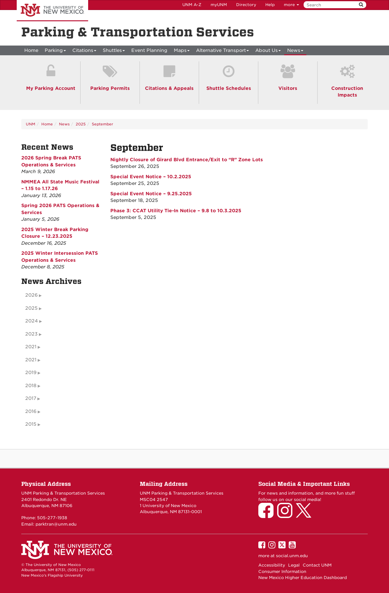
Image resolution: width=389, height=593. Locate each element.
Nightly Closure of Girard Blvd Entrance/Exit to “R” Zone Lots (186, 159)
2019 (30, 372)
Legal (294, 565)
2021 (30, 346)
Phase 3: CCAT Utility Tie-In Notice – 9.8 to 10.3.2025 (175, 210)
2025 (81, 124)
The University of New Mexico (52, 10)
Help (270, 4)
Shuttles (114, 51)
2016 (30, 411)
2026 (31, 295)
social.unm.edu (292, 555)
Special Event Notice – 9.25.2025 (151, 193)
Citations (84, 51)
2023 (31, 334)
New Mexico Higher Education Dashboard (302, 577)
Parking (55, 51)
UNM (30, 124)
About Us (268, 51)
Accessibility (271, 565)
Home (31, 50)
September (102, 124)
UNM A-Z (191, 4)
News (295, 51)
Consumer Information (282, 571)
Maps (182, 51)
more (291, 4)
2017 (30, 398)
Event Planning (149, 50)
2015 (30, 424)
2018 (30, 385)
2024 (31, 321)
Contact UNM (317, 565)
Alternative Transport (222, 51)
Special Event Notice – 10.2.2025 (150, 176)
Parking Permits (110, 88)
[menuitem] (31, 50)
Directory (246, 4)
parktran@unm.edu (56, 524)
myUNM (219, 4)
